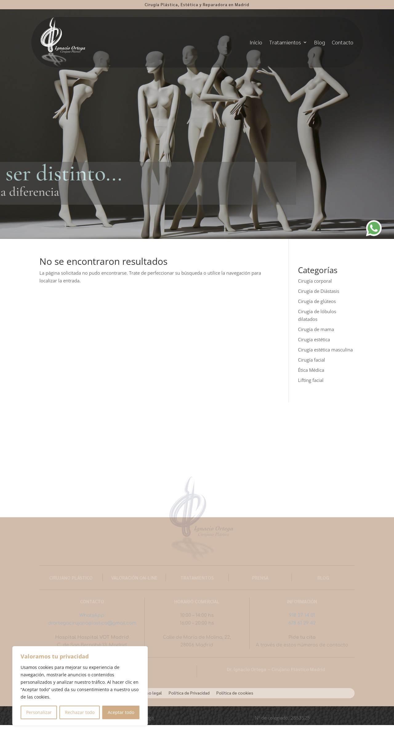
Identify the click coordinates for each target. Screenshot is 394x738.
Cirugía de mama (316, 329)
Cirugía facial (311, 360)
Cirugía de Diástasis (318, 291)
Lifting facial (311, 380)
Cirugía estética (314, 339)
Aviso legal (151, 692)
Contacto (342, 42)
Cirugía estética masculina (325, 349)
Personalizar (39, 712)
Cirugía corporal (315, 281)
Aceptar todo (121, 712)
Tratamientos (285, 42)
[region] (80, 686)
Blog (319, 42)
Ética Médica (311, 370)
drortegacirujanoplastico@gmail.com (92, 623)
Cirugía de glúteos (317, 301)
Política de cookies (234, 692)
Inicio (256, 42)
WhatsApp (91, 615)
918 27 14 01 (302, 615)
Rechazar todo (79, 712)
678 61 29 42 (302, 623)
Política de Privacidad (189, 692)
